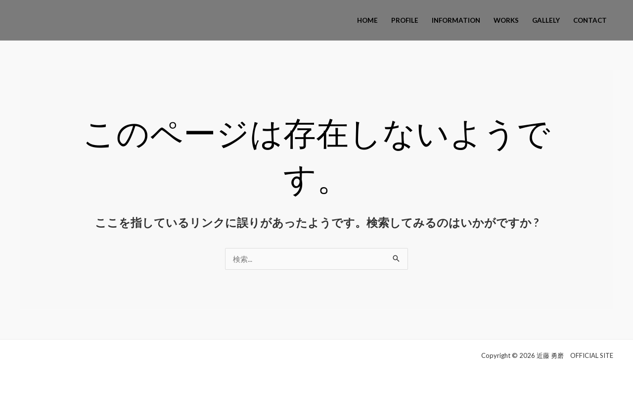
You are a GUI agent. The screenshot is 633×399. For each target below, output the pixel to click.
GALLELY (546, 20)
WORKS (506, 20)
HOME (367, 20)
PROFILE (404, 20)
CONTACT (590, 20)
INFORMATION (456, 20)
